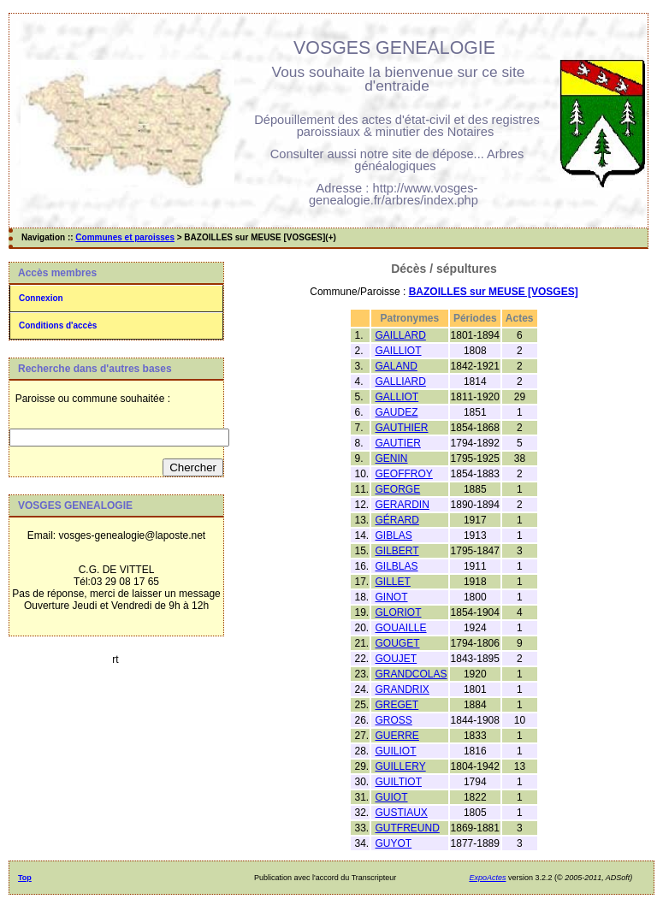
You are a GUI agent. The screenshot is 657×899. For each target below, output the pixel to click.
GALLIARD (401, 381)
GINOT (392, 597)
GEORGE (398, 489)
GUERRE (397, 736)
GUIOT (392, 797)
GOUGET (398, 643)
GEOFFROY (404, 474)
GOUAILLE (401, 628)
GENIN (392, 458)
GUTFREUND (408, 828)
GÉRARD (397, 520)
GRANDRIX (402, 689)
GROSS (394, 720)
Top (25, 877)
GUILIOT (396, 751)
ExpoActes (487, 877)
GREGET (397, 705)
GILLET (393, 582)
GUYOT (394, 843)
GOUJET (396, 659)
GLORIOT (399, 612)
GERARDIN (402, 505)
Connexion (41, 298)
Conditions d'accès (58, 325)
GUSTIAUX (402, 813)
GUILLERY (401, 766)
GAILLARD (401, 335)
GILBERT (397, 551)
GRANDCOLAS (411, 674)
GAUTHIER (402, 428)
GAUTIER (398, 443)
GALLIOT (397, 397)
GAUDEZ (397, 412)
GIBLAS (394, 535)
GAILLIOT (399, 351)
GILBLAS (397, 566)
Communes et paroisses (125, 237)
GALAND (396, 366)
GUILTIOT (399, 782)
